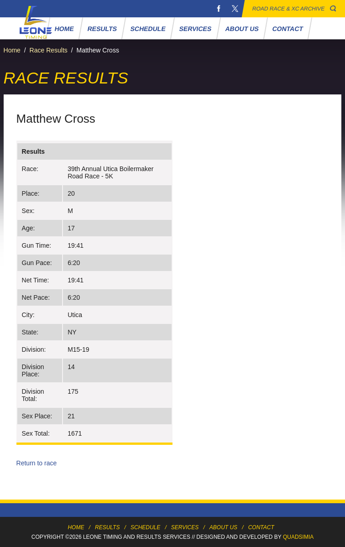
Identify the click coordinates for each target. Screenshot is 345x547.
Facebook (218, 8)
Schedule (148, 28)
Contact (288, 28)
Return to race (36, 463)
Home (64, 28)
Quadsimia (298, 537)
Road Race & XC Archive (288, 8)
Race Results (49, 50)
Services (195, 28)
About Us (242, 28)
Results (102, 28)
